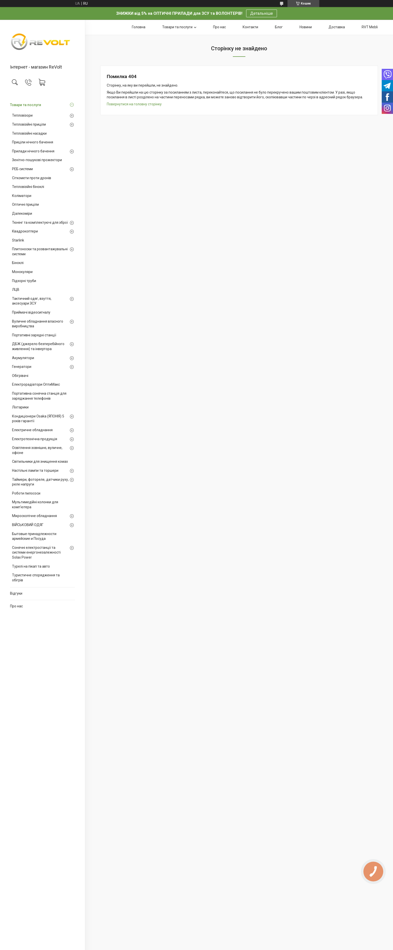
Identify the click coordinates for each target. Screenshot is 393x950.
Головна (138, 27)
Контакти (250, 27)
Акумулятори (23, 358)
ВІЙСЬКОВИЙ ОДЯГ (27, 525)
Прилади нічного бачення (33, 151)
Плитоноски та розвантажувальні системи (40, 251)
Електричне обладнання (32, 430)
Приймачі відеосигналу (31, 312)
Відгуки (16, 593)
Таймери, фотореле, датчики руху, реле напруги (40, 482)
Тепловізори (22, 115)
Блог (279, 27)
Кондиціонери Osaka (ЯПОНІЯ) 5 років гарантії (38, 418)
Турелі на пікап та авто (31, 566)
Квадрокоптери (25, 231)
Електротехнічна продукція (34, 439)
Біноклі (18, 263)
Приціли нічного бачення (32, 142)
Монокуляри (22, 272)
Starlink (18, 240)
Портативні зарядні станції (34, 335)
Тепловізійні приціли (29, 124)
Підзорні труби (24, 281)
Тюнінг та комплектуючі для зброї (40, 222)
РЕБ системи (22, 169)
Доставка (337, 27)
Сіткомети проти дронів (31, 178)
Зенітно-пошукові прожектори (37, 160)
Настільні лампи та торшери (35, 470)
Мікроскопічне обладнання (34, 516)
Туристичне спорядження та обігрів (36, 577)
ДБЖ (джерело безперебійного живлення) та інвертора (38, 346)
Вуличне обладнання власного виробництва (37, 323)
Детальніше (261, 13)
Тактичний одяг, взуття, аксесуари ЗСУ (31, 301)
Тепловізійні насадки (29, 133)
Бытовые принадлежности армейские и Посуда (34, 536)
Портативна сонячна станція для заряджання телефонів (39, 395)
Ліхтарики (20, 407)
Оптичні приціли (25, 204)
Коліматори (21, 196)
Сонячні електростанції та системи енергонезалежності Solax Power (36, 552)
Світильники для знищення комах (40, 461)
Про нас (16, 606)
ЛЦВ (15, 290)
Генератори (21, 367)
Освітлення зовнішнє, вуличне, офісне (37, 450)
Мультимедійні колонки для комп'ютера (35, 504)
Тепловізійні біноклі (28, 187)
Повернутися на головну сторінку (134, 104)
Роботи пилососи (26, 493)
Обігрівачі (20, 376)
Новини (306, 27)
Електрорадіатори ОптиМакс (36, 384)
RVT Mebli (370, 27)
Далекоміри (22, 213)
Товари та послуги (25, 105)
